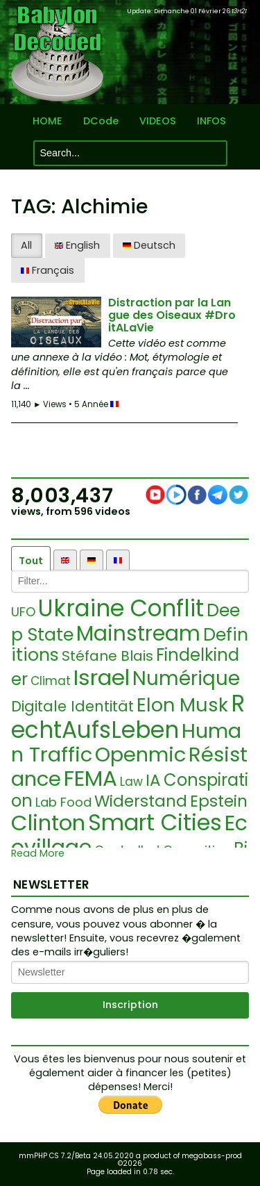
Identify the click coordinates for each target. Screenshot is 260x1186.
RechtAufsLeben (128, 716)
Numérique (186, 678)
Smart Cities (155, 822)
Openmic (140, 754)
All (26, 245)
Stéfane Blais (107, 656)
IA (153, 780)
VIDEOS (157, 121)
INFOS (211, 121)
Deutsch (149, 245)
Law (131, 781)
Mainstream (138, 633)
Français (47, 270)
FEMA (90, 778)
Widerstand (140, 801)
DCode (101, 121)
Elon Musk (182, 705)
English (77, 245)
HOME (47, 121)
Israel (101, 677)
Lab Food (63, 802)
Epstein (219, 801)
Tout (31, 561)
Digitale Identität (72, 706)
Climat (51, 681)
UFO (23, 611)
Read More (37, 853)
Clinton (48, 822)
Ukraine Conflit (121, 608)
